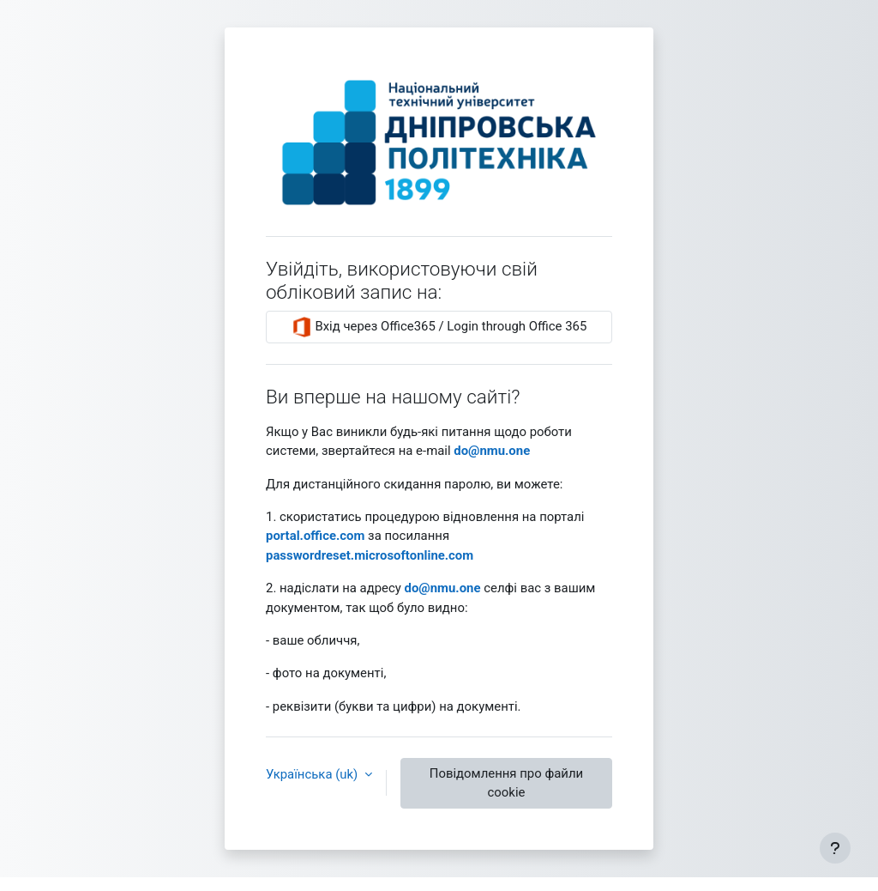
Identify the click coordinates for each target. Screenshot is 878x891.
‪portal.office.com (315, 535)
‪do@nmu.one (492, 450)
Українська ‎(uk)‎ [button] (313, 774)
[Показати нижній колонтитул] (835, 848)
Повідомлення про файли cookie (506, 783)
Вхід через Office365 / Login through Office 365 (439, 327)
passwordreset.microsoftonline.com (369, 555)
